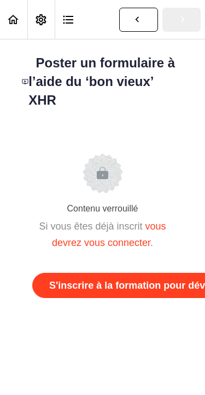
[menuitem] (41, 19)
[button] (13, 19)
